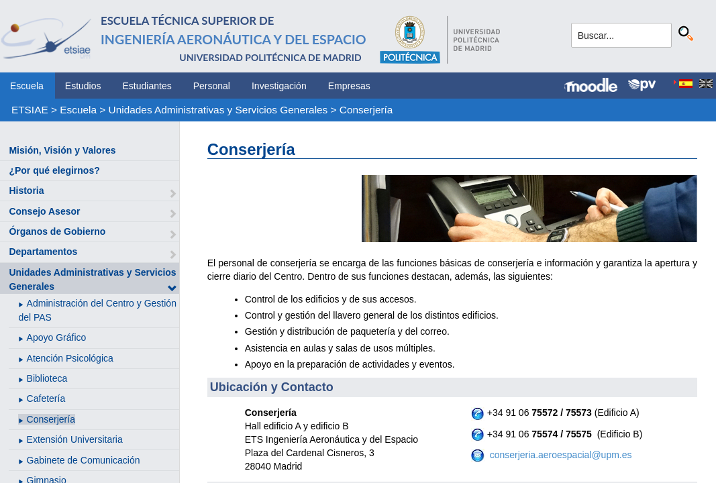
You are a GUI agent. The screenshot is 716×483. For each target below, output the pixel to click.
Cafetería (46, 398)
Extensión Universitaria (75, 439)
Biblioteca (47, 378)
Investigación (279, 85)
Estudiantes (147, 85)
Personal (211, 85)
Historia (26, 190)
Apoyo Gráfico (57, 337)
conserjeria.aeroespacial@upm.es (559, 454)
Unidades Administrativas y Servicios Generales (218, 109)
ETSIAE (29, 109)
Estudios (83, 85)
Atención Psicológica (70, 358)
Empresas (349, 85)
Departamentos (43, 251)
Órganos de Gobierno (57, 231)
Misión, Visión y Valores (62, 150)
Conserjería (366, 109)
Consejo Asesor (44, 211)
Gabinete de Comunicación (83, 460)
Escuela (27, 85)
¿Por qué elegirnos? (54, 170)
